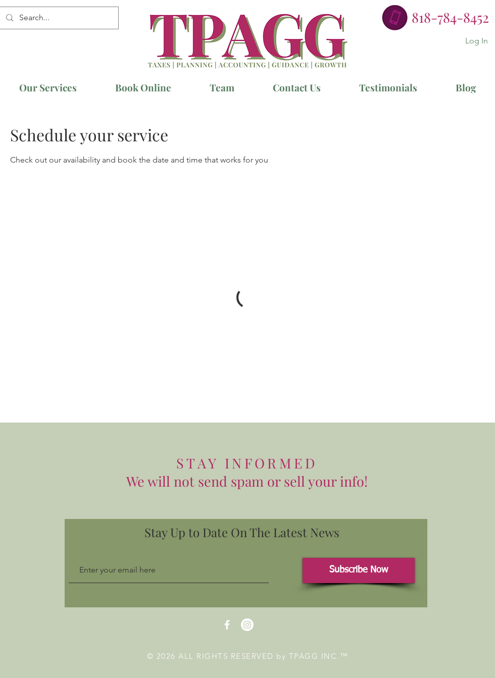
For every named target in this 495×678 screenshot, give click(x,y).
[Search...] (58, 18)
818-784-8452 (450, 17)
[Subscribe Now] (359, 570)
